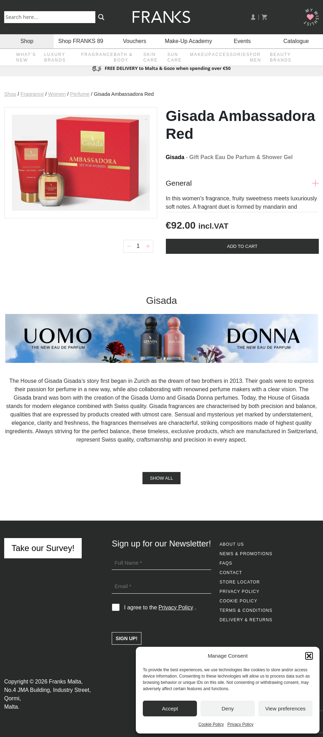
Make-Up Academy (188, 41)
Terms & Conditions (246, 610)
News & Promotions (246, 553)
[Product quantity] (138, 246)
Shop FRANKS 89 (80, 41)
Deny (227, 708)
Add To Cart (242, 246)
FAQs (226, 563)
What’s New (26, 57)
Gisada (175, 157)
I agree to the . (162, 607)
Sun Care (174, 57)
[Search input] (51, 16)
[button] (309, 655)
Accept (170, 708)
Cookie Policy (211, 724)
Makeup (201, 54)
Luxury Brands (55, 57)
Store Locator (240, 582)
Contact (231, 572)
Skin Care (150, 57)
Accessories (231, 54)
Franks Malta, (66, 682)
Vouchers (134, 41)
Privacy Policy (240, 724)
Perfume (80, 94)
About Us (232, 544)
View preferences (285, 708)
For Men (255, 57)
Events (242, 41)
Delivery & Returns (246, 619)
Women (57, 94)
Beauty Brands (281, 57)
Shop (26, 41)
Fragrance (97, 54)
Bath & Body (123, 57)
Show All (161, 478)
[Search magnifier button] (101, 17)
